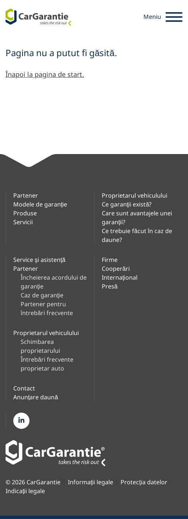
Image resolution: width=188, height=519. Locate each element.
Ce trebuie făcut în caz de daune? (137, 235)
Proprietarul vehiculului (134, 195)
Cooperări (116, 268)
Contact (24, 388)
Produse (25, 213)
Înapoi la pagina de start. (45, 74)
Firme (110, 260)
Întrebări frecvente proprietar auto (47, 363)
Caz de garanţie (42, 295)
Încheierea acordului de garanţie (54, 281)
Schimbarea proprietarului (40, 346)
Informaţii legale (90, 482)
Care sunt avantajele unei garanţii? (137, 217)
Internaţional (119, 277)
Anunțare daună (35, 397)
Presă (110, 286)
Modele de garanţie (40, 204)
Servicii (23, 222)
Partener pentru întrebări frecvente (47, 308)
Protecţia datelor (144, 482)
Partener (25, 195)
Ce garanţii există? (127, 204)
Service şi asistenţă (39, 260)
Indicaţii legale (25, 491)
